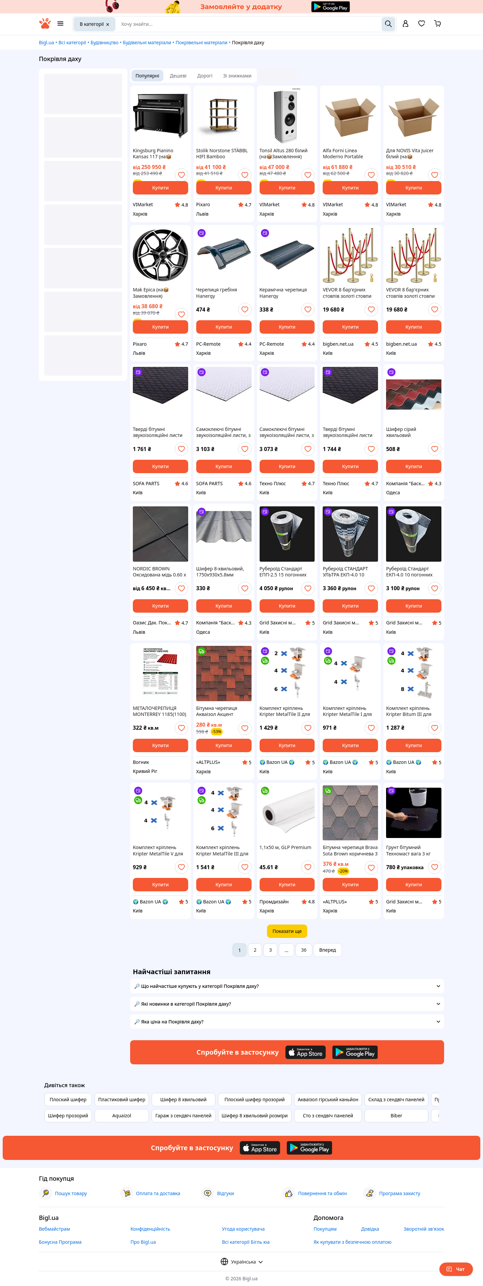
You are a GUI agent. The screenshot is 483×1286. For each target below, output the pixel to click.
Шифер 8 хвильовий (183, 1099)
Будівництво (104, 42)
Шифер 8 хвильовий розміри (255, 1115)
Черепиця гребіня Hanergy (216, 293)
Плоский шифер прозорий (254, 1099)
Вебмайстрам (54, 1229)
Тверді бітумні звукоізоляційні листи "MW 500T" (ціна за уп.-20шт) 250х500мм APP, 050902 (157, 432)
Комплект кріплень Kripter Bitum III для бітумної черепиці (408, 711)
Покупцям (325, 1229)
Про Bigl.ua (143, 1242)
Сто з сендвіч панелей (328, 1115)
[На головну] (45, 27)
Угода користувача (243, 1229)
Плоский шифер (68, 1099)
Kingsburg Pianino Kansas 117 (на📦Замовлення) (153, 154)
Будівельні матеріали (147, 42)
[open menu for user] (405, 24)
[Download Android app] (355, 1052)
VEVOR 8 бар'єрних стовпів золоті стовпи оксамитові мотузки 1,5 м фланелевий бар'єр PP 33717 (349, 293)
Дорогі (204, 75)
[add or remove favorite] (181, 175)
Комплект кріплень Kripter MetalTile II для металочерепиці (285, 711)
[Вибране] (421, 25)
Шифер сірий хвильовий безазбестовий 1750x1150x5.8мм (406, 432)
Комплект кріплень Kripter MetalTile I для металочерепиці (347, 711)
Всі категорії (72, 42)
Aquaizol (121, 1115)
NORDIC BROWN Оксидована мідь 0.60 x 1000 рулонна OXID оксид (159, 572)
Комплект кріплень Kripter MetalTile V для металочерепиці (158, 850)
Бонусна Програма (60, 1242)
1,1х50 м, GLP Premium (286, 847)
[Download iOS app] (305, 1052)
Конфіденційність (150, 1229)
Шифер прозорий (68, 1115)
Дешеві (178, 75)
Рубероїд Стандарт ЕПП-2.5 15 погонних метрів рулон (283, 572)
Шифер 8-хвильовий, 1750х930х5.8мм (220, 572)
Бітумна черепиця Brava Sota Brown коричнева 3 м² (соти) (350, 850)
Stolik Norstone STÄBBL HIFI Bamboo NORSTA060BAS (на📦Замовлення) (222, 154)
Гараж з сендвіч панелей (183, 1115)
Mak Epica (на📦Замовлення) (151, 293)
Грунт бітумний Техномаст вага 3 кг (408, 850)
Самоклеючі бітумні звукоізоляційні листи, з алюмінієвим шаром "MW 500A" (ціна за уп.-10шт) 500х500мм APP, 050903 (223, 432)
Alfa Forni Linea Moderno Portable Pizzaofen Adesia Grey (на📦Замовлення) (347, 154)
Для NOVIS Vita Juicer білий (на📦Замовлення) (410, 154)
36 (304, 950)
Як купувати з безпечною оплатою (353, 1242)
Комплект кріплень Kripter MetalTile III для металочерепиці (222, 850)
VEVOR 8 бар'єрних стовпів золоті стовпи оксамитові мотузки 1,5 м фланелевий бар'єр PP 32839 (412, 293)
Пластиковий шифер (122, 1099)
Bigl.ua (46, 42)
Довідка (370, 1229)
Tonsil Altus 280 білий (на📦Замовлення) (284, 154)
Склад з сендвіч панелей (396, 1099)
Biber (396, 1115)
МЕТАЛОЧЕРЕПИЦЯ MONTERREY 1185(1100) (159, 711)
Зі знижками (237, 75)
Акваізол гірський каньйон (328, 1099)
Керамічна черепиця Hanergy (283, 293)
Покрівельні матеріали (201, 42)
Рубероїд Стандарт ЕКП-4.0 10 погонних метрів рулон (409, 572)
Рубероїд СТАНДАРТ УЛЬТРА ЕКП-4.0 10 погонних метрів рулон (349, 572)
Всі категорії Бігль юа (246, 1242)
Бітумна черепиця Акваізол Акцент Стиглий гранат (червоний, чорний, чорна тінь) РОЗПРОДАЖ (218, 711)
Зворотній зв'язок (424, 1229)
